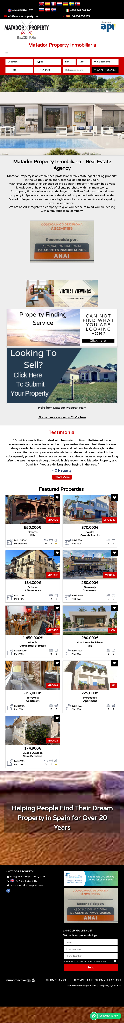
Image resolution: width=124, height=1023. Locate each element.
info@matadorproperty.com (23, 16)
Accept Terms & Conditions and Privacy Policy (85, 961)
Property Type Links (110, 985)
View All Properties (105, 69)
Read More (62, 477)
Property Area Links (55, 980)
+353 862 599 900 (80, 10)
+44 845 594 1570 (22, 10)
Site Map (116, 980)
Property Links (78, 980)
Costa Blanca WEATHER (33, 943)
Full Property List (98, 980)
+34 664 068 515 (80, 16)
